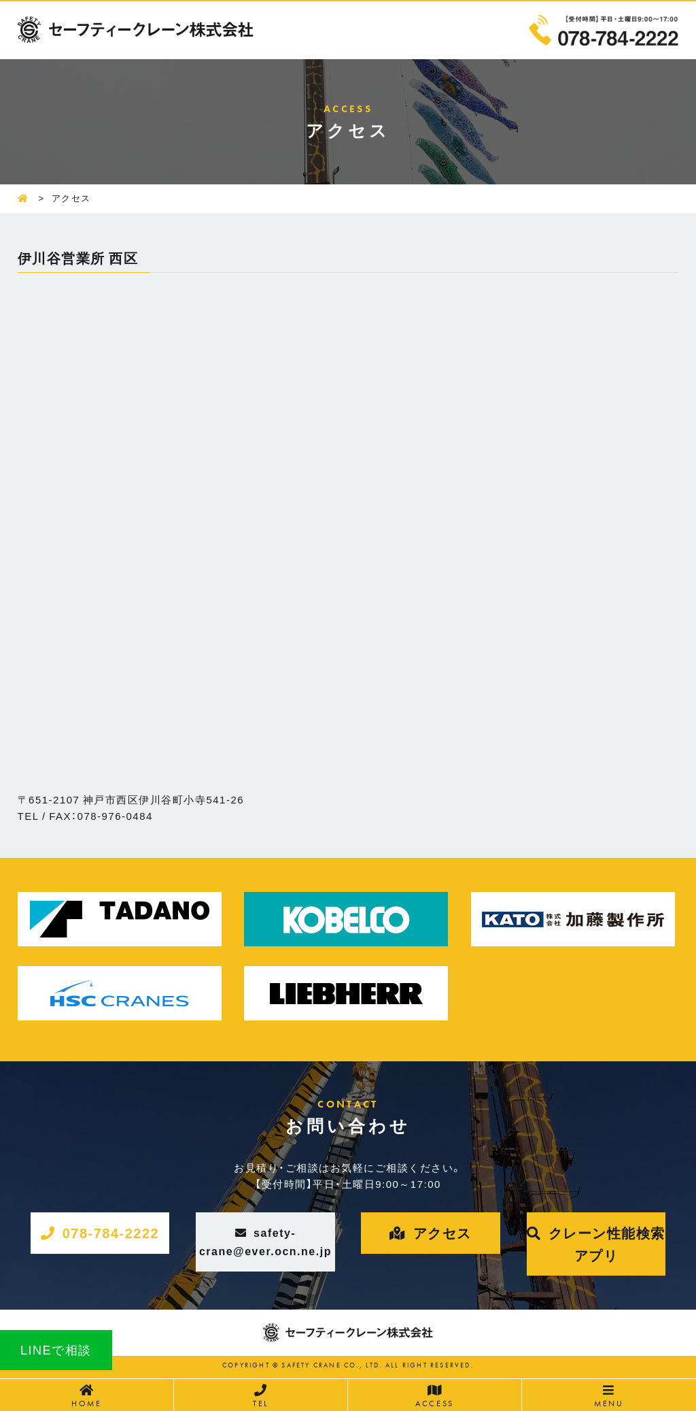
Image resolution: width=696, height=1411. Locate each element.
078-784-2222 (111, 1232)
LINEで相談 (56, 1349)
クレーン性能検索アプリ (607, 1244)
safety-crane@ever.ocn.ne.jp (265, 1241)
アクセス (442, 1232)
